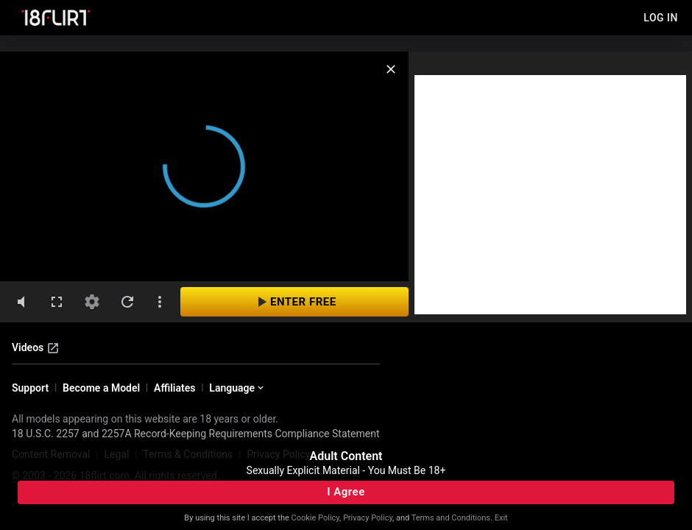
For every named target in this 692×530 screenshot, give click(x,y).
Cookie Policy (315, 518)
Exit (501, 518)
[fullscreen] (56, 302)
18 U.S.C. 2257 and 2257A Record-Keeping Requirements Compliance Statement (196, 433)
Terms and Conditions (451, 518)
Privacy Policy (367, 518)
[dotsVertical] (160, 302)
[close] (391, 69)
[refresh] (127, 302)
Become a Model (101, 388)
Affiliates (174, 388)
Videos (36, 348)
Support (30, 388)
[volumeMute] (21, 302)
